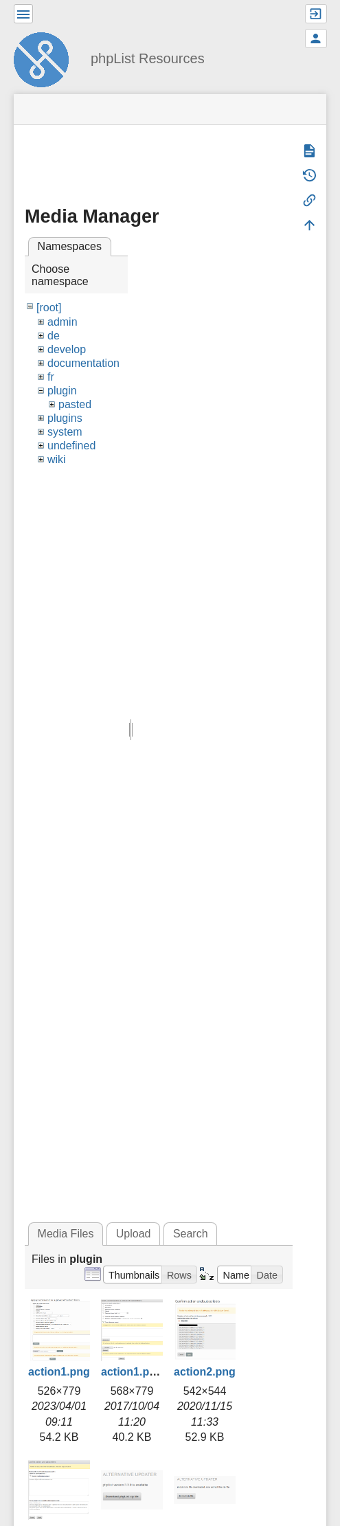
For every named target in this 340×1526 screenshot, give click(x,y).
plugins (64, 418)
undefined (71, 445)
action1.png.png (143, 1372)
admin (62, 322)
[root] (48, 307)
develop (66, 349)
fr (50, 377)
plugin (62, 390)
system (64, 432)
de (53, 335)
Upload (133, 1233)
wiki (56, 459)
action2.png (205, 1372)
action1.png (59, 1372)
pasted (74, 404)
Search (190, 1233)
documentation (83, 363)
